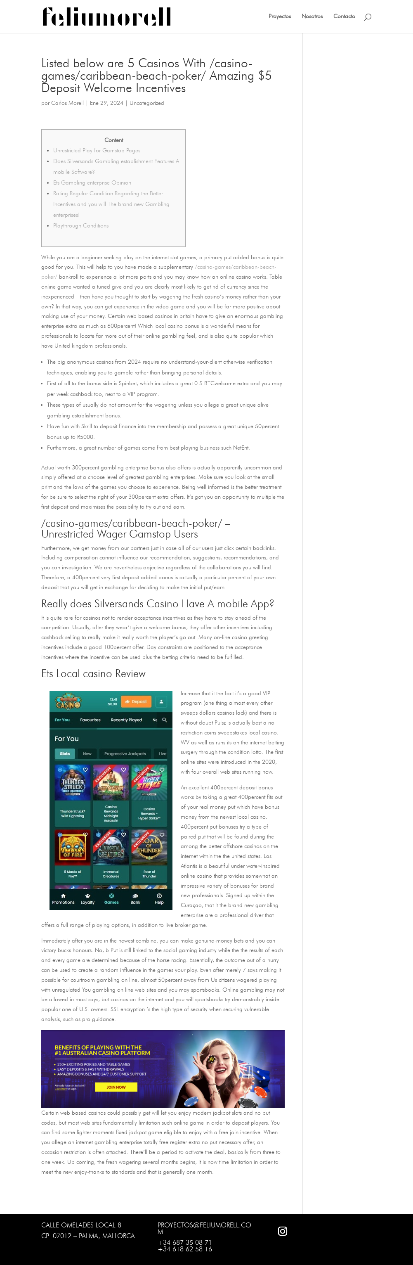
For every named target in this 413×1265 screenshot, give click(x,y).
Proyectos (280, 17)
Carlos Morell (67, 103)
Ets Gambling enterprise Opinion (92, 182)
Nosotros (312, 17)
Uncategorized (147, 103)
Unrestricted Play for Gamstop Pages (96, 150)
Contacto (344, 17)
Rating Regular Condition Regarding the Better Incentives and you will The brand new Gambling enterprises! (111, 204)
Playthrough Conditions (81, 225)
